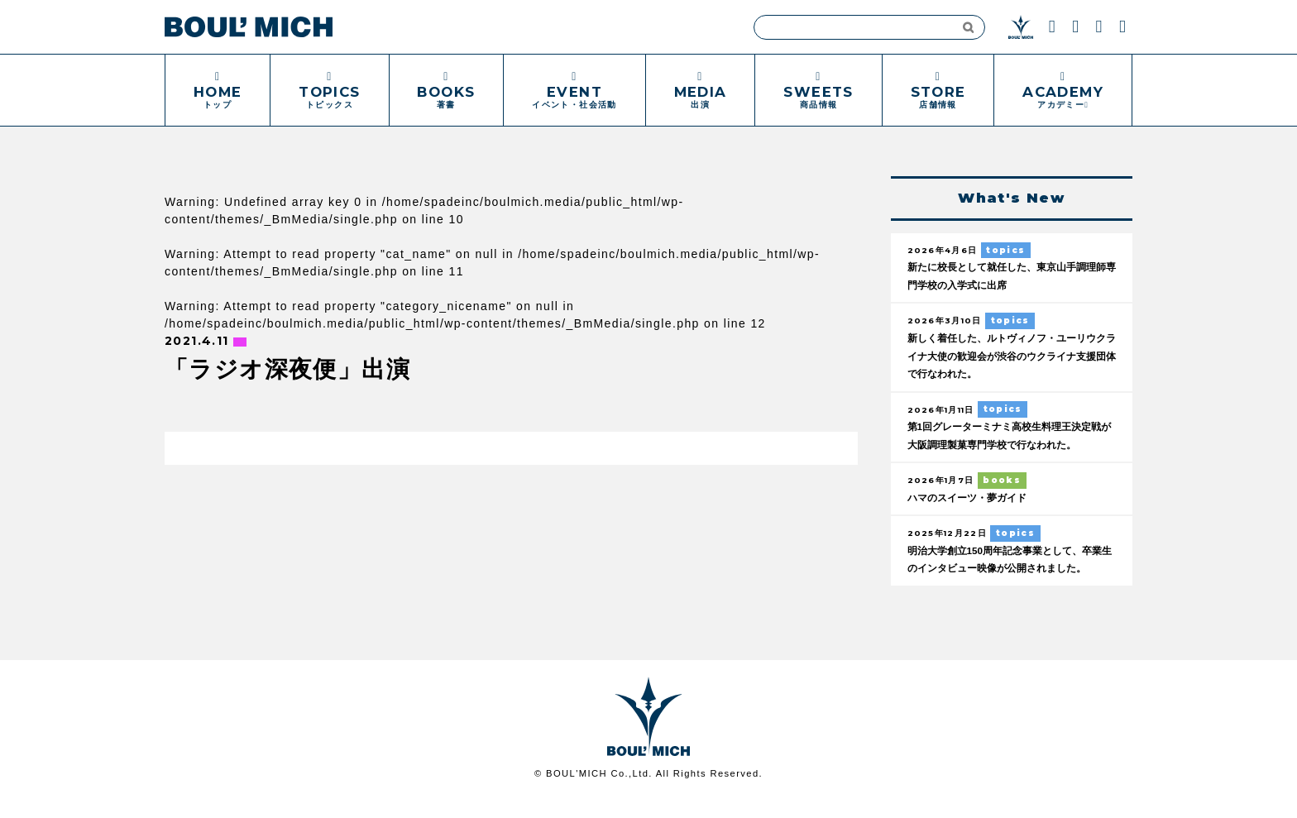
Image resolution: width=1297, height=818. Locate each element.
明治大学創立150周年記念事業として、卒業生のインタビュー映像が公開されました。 (1007, 570)
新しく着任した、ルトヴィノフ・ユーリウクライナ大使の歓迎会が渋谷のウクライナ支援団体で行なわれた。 (1009, 356)
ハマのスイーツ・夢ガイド (971, 499)
